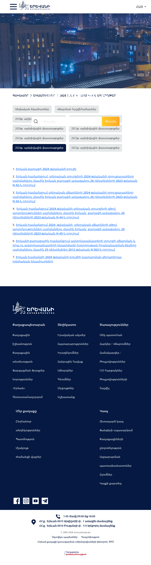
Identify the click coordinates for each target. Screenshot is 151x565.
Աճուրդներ (65, 370)
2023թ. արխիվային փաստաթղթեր (95, 138)
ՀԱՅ (140, 7)
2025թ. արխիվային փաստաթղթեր (95, 148)
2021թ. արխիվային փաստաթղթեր (95, 128)
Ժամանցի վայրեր (28, 457)
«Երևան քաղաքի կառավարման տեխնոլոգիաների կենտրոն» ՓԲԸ (75, 541)
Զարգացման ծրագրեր (29, 370)
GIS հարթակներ (111, 370)
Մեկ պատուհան (111, 335)
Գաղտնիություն (90, 537)
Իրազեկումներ (68, 353)
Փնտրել (110, 121)
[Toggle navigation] (13, 6)
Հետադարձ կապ (111, 421)
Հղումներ (106, 474)
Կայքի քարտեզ (111, 483)
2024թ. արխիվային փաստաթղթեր (39, 148)
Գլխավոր (21, 95)
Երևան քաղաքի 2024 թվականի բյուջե (46, 169)
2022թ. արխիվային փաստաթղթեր (39, 138)
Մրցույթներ (66, 388)
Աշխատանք (66, 397)
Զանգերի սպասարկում (116, 430)
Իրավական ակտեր (72, 335)
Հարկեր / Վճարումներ (115, 344)
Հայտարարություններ (73, 344)
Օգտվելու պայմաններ (64, 537)
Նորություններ (23, 379)
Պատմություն (25, 439)
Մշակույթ (22, 448)
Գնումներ (64, 379)
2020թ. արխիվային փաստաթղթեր (39, 128)
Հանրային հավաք (70, 361)
